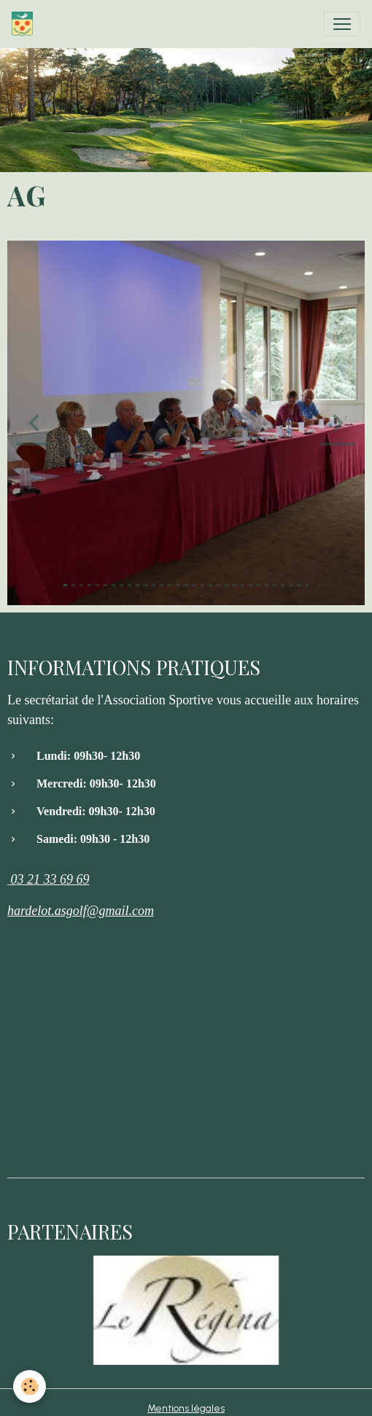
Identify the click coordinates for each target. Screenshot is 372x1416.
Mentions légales (186, 1408)
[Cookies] (29, 1386)
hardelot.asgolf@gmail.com (80, 910)
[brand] (25, 24)
